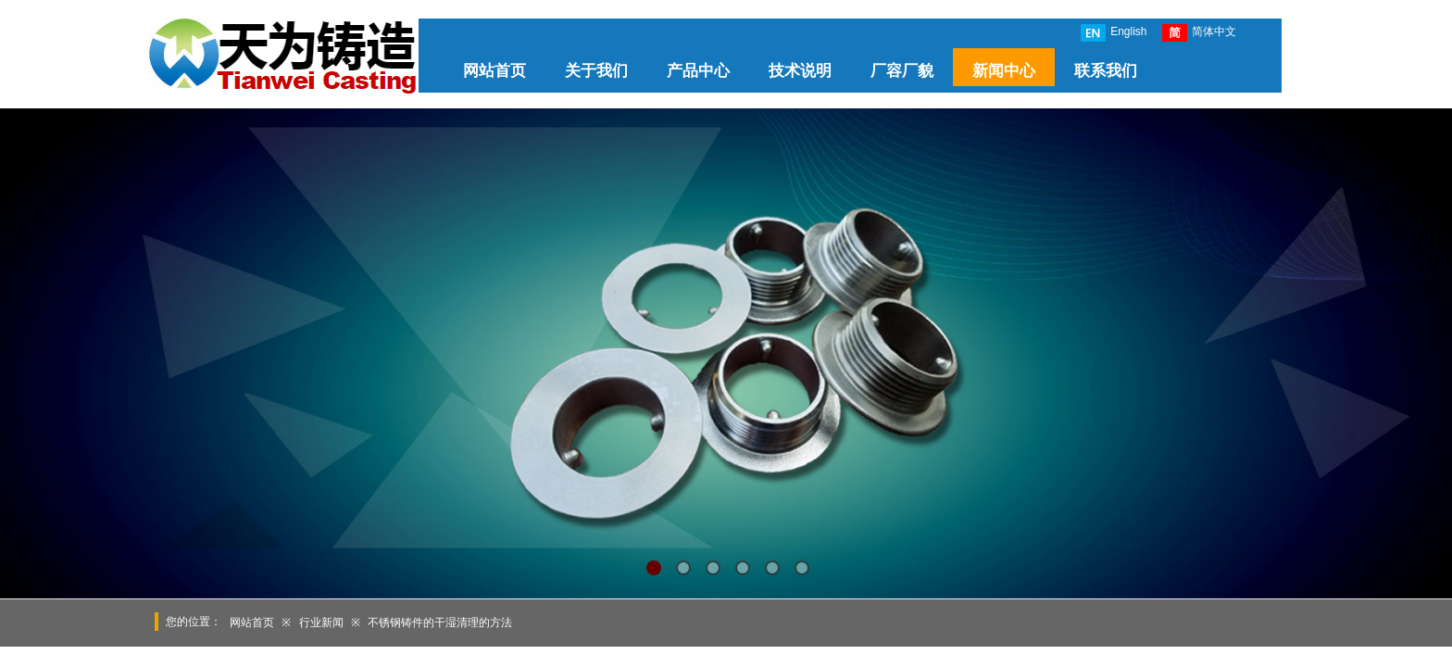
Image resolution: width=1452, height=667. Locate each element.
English (1113, 33)
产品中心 (698, 71)
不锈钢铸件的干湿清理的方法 (440, 622)
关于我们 (596, 71)
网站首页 (494, 71)
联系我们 (1105, 71)
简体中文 (1199, 33)
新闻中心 (1003, 71)
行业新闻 (321, 622)
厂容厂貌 (901, 71)
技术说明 (800, 71)
